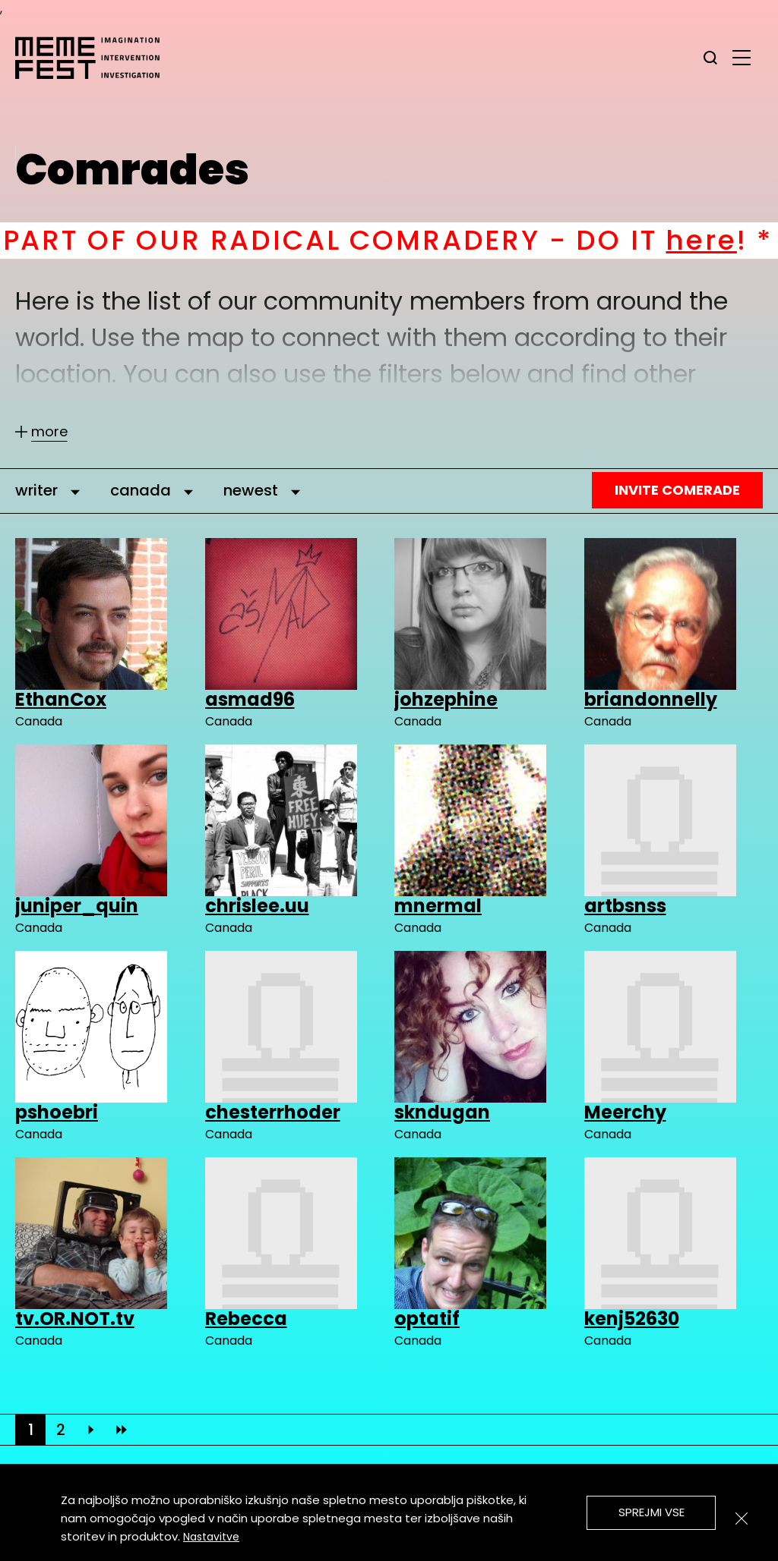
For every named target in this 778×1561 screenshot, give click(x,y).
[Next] (91, 1430)
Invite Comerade (677, 489)
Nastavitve (211, 1536)
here (728, 240)
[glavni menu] (741, 56)
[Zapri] (741, 1518)
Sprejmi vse (651, 1512)
